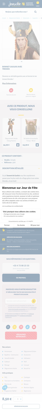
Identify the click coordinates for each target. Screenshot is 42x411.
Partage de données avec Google (14, 214)
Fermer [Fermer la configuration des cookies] (7, 225)
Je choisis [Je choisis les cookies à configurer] (21, 225)
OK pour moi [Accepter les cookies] (35, 225)
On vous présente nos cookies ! (13, 216)
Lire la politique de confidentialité (12, 206)
